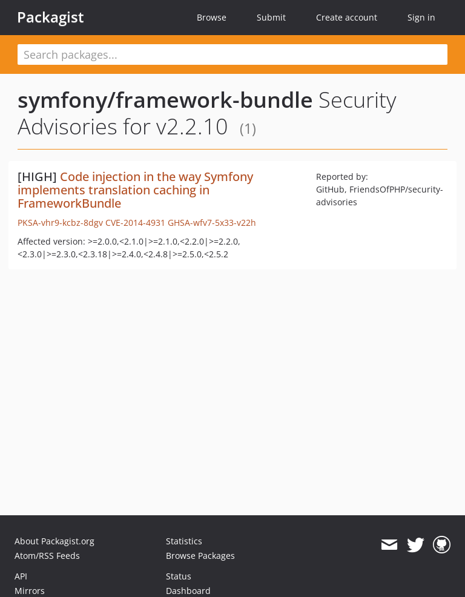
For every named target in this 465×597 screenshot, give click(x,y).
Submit (271, 17)
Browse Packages (200, 555)
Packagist (50, 17)
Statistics (184, 541)
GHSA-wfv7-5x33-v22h (212, 222)
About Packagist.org (54, 541)
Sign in (421, 17)
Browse (211, 17)
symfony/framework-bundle (165, 99)
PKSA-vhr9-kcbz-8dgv (60, 222)
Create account (346, 17)
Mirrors (30, 590)
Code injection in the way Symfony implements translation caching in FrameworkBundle (135, 189)
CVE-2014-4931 (135, 222)
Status (178, 576)
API (21, 576)
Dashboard (188, 590)
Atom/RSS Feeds (47, 555)
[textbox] (232, 54)
